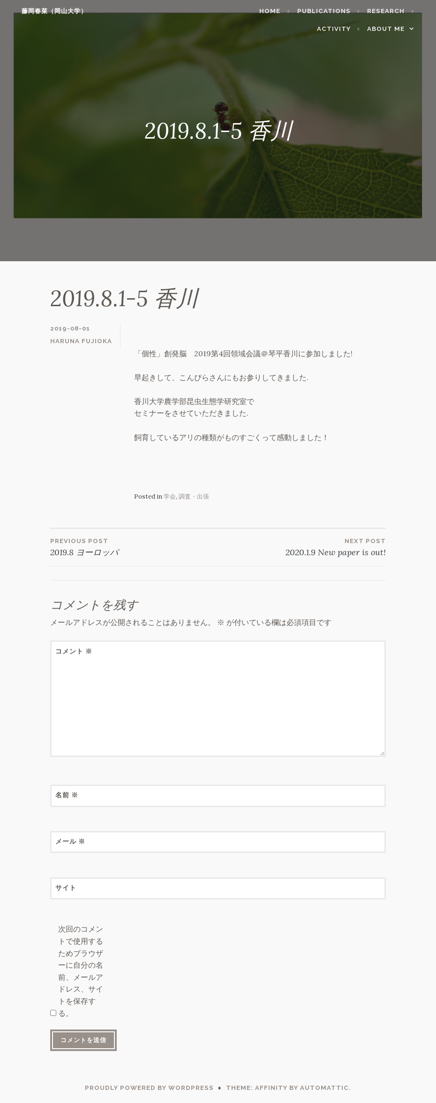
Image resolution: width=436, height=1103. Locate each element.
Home (279, 11)
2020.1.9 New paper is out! (302, 547)
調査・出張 (194, 496)
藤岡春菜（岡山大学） (45, 11)
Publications (333, 11)
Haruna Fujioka (81, 341)
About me (395, 28)
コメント (73, 651)
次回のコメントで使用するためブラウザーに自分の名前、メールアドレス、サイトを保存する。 (80, 970)
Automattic (324, 1087)
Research (395, 11)
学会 (170, 496)
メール (70, 841)
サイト (65, 887)
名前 (66, 795)
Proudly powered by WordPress (149, 1087)
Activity (343, 28)
